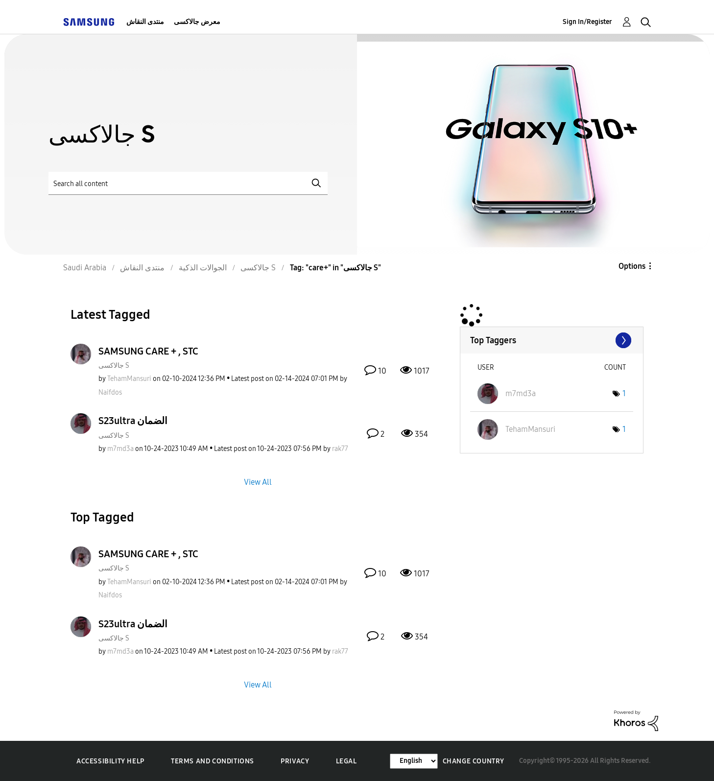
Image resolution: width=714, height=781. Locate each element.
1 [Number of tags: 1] (624, 393)
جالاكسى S (113, 365)
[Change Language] (414, 761)
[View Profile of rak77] (340, 449)
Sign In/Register (587, 22)
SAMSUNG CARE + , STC (148, 351)
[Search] (188, 183)
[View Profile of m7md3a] (120, 449)
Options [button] (632, 266)
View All (258, 481)
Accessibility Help (110, 761)
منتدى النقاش (145, 22)
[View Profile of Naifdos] (110, 392)
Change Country (473, 761)
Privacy (295, 761)
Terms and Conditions (212, 761)
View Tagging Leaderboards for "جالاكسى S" (551, 340)
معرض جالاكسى (197, 22)
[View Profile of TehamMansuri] (129, 379)
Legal (346, 761)
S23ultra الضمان (132, 420)
